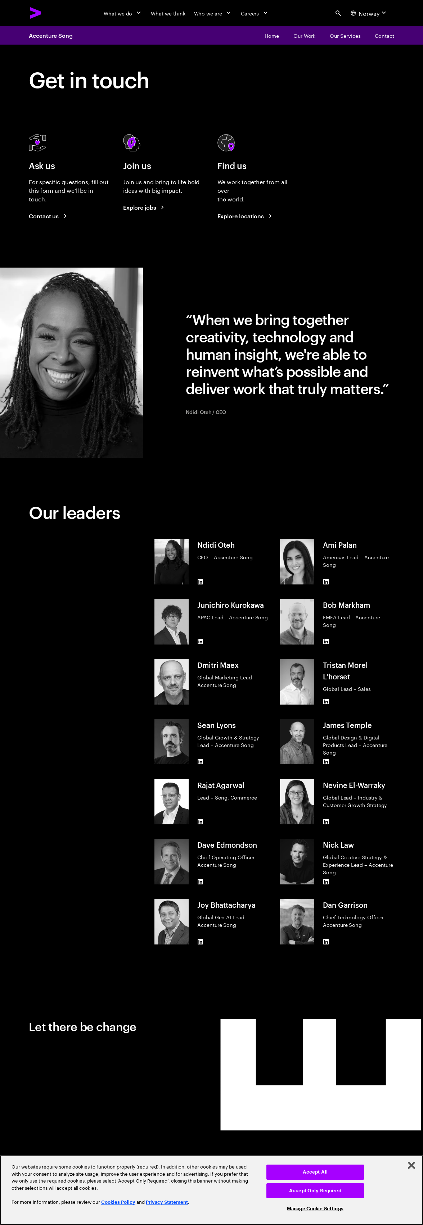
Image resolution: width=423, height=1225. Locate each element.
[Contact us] (49, 215)
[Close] (411, 1165)
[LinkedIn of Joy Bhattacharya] (200, 941)
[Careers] (255, 13)
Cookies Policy (118, 1202)
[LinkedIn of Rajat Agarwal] (200, 821)
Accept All (315, 1172)
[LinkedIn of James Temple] (325, 761)
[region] (211, 1190)
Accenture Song (51, 35)
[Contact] (384, 35)
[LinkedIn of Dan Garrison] (325, 941)
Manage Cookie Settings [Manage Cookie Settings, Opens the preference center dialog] (315, 1208)
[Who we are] (213, 13)
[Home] (271, 35)
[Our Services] (345, 35)
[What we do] (123, 13)
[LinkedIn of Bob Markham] (325, 641)
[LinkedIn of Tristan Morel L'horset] (325, 701)
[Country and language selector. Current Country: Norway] (369, 13)
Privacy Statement (167, 1202)
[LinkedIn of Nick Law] (325, 881)
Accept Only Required (315, 1190)
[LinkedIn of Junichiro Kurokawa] (200, 641)
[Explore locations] (245, 215)
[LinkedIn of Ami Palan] (325, 581)
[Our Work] (304, 35)
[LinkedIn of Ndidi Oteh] (200, 581)
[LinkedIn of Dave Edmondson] (200, 881)
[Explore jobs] (144, 207)
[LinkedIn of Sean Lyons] (200, 761)
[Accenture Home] (36, 13)
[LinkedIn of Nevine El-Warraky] (325, 821)
